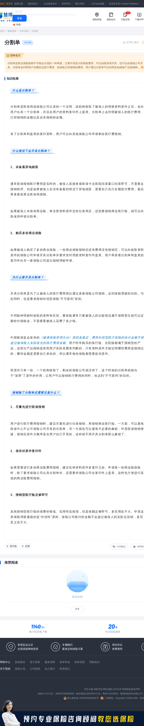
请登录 (9, 3)
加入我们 (50, 668)
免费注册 (18, 3)
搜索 (19, 18)
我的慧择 (33, 3)
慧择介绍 (20, 668)
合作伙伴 (117, 689)
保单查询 (66, 3)
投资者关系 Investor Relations (124, 3)
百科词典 (24, 31)
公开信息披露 (97, 3)
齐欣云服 (88, 689)
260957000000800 (64, 693)
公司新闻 (35, 668)
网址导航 (80, 3)
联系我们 (65, 668)
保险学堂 (98, 689)
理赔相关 (94, 662)
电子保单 (35, 662)
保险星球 (11, 31)
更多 (77, 609)
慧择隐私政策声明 (131, 689)
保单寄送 (65, 662)
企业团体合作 (50, 3)
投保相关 (20, 662)
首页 (2, 31)
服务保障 (50, 662)
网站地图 (107, 689)
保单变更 (79, 662)
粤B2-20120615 (110, 693)
